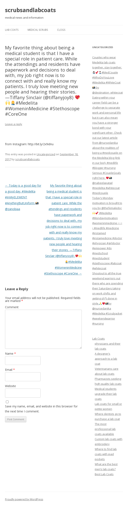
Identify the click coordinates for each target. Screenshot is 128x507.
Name (10, 354)
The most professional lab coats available (105, 429)
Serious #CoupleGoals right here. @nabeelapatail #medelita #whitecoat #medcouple (106, 183)
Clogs (61, 30)
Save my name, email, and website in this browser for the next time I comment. (41, 408)
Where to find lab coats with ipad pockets (106, 454)
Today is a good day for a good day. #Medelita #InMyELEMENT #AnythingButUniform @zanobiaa (23, 197)
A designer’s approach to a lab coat (106, 359)
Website (10, 386)
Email (10, 370)
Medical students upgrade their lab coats (106, 394)
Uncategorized (46, 154)
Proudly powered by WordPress (24, 499)
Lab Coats (11, 30)
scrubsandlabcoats (30, 10)
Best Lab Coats (104, 474)
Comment (12, 307)
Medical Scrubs (38, 30)
